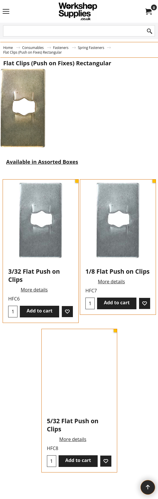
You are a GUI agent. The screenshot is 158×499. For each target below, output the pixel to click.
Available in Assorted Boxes (42, 161)
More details (34, 290)
